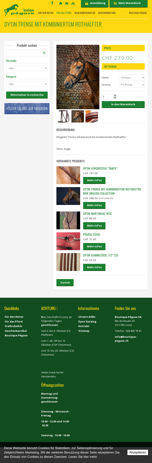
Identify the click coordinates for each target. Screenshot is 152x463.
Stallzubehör (13, 326)
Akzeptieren (137, 452)
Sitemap (73, 3)
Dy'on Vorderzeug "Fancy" (100, 168)
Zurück (65, 282)
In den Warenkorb (123, 104)
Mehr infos (94, 180)
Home (60, 3)
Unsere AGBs (86, 317)
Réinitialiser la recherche (27, 95)
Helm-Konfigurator (84, 13)
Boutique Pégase (138, 13)
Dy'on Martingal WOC (97, 213)
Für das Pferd (63, 13)
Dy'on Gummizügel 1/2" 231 (100, 255)
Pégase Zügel (91, 234)
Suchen (44, 53)
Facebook (52, 3)
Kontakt (66, 3)
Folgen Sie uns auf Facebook (27, 108)
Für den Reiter (45, 13)
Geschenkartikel (107, 13)
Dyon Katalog (87, 321)
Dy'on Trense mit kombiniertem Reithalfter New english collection (112, 191)
